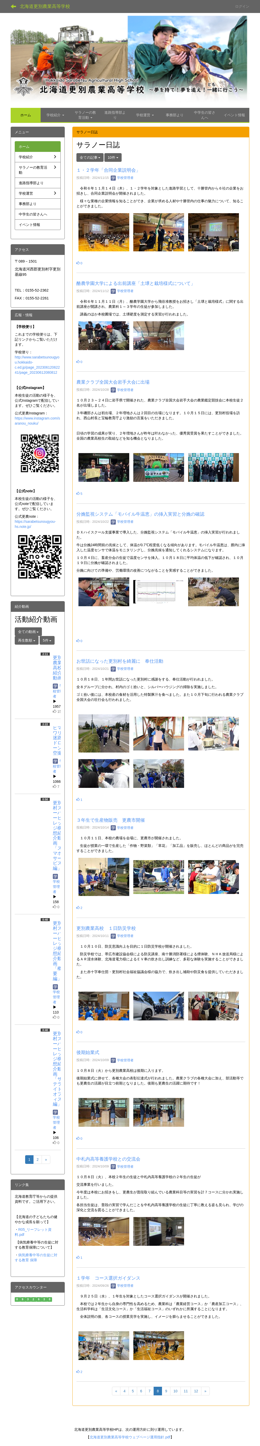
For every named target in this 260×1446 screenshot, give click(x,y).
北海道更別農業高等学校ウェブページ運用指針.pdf (130, 1437)
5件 (47, 640)
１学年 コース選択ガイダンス (108, 1278)
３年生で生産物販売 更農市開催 (110, 820)
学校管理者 (122, 178)
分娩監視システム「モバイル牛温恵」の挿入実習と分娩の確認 (140, 514)
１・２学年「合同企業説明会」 (108, 170)
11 (186, 1391)
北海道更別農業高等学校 (45, 6)
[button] (28, 59)
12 (196, 1391)
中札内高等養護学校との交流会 (108, 1159)
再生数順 (26, 640)
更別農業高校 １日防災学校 (106, 928)
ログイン (242, 6)
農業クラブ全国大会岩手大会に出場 (113, 382)
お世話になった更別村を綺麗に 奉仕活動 (119, 661)
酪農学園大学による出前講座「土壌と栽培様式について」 (135, 283)
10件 (113, 157)
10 (175, 1391)
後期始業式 (87, 1052)
